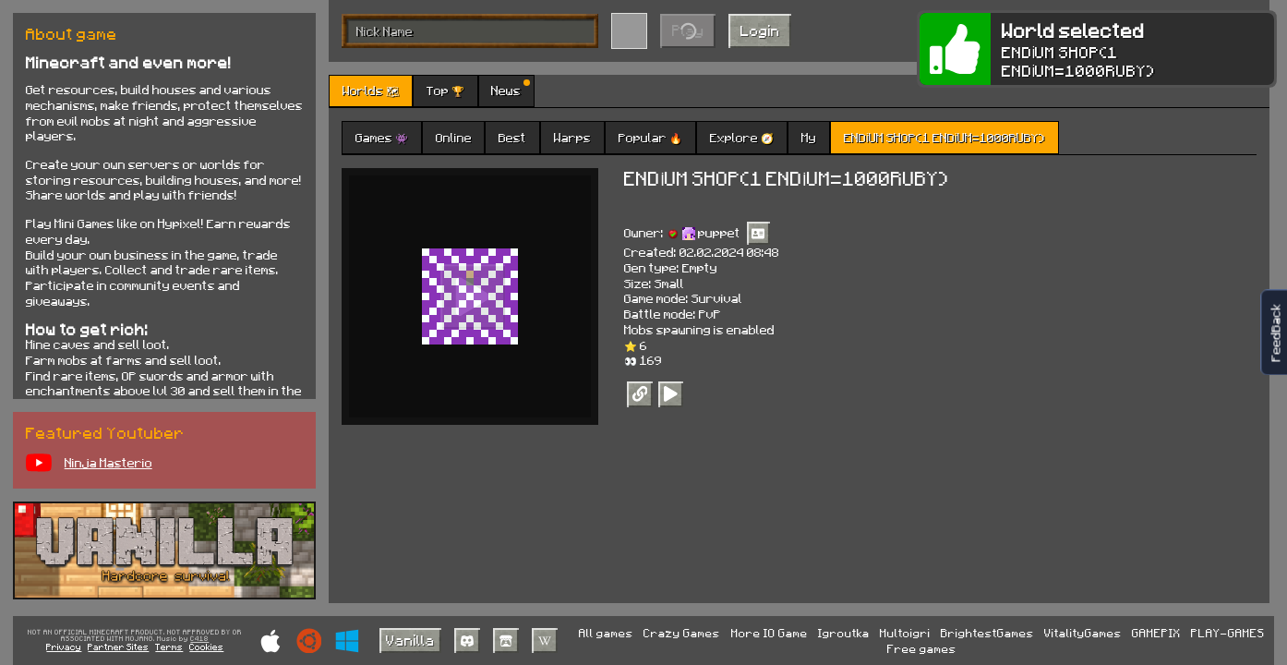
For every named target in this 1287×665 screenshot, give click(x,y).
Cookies (206, 646)
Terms (169, 646)
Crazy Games (682, 632)
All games (606, 632)
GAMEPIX (1156, 632)
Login (760, 30)
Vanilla (410, 639)
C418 (199, 639)
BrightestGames (987, 632)
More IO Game (769, 632)
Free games (921, 648)
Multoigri (905, 632)
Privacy (63, 646)
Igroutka (844, 632)
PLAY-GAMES (1228, 632)
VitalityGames (1083, 632)
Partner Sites (118, 646)
